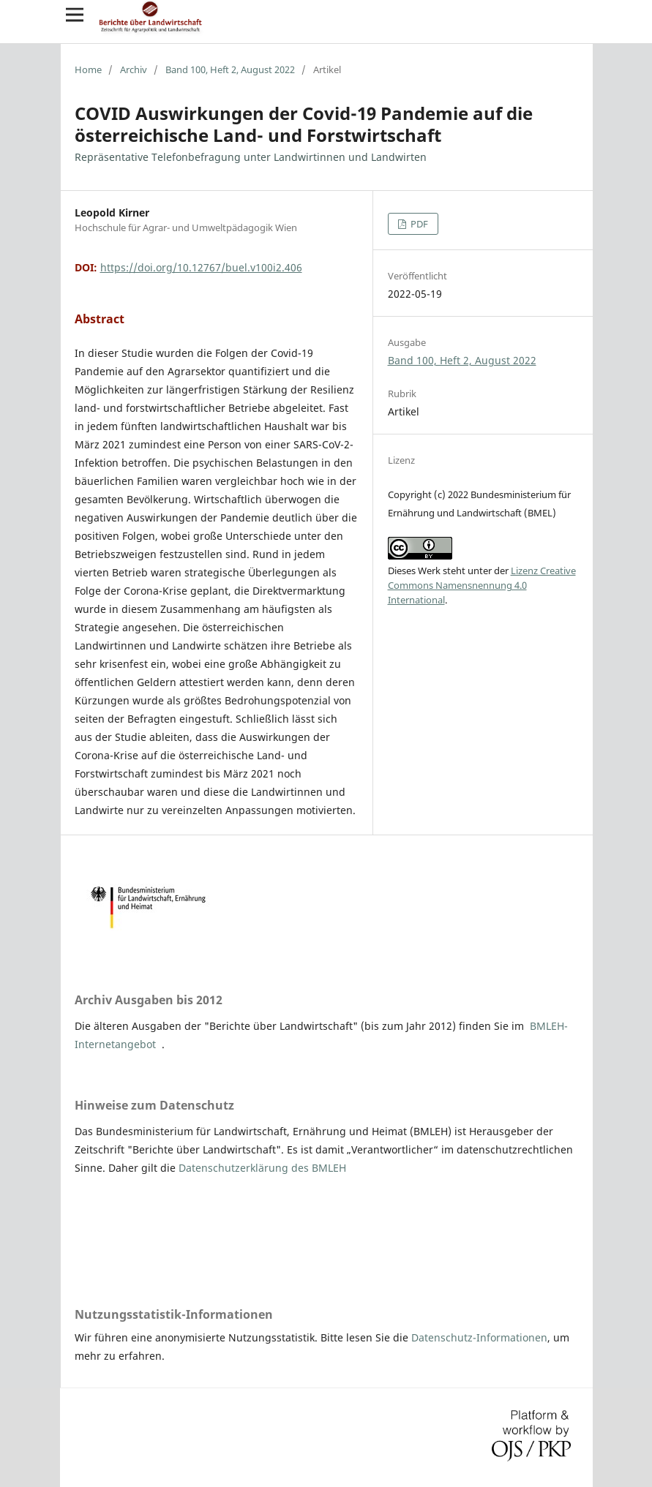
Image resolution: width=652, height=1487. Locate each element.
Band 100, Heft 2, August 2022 (230, 69)
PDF (418, 223)
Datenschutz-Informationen (479, 1337)
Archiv (133, 69)
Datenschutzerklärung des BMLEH (262, 1168)
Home (88, 69)
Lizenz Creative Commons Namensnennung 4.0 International (482, 585)
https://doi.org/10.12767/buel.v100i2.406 (201, 267)
